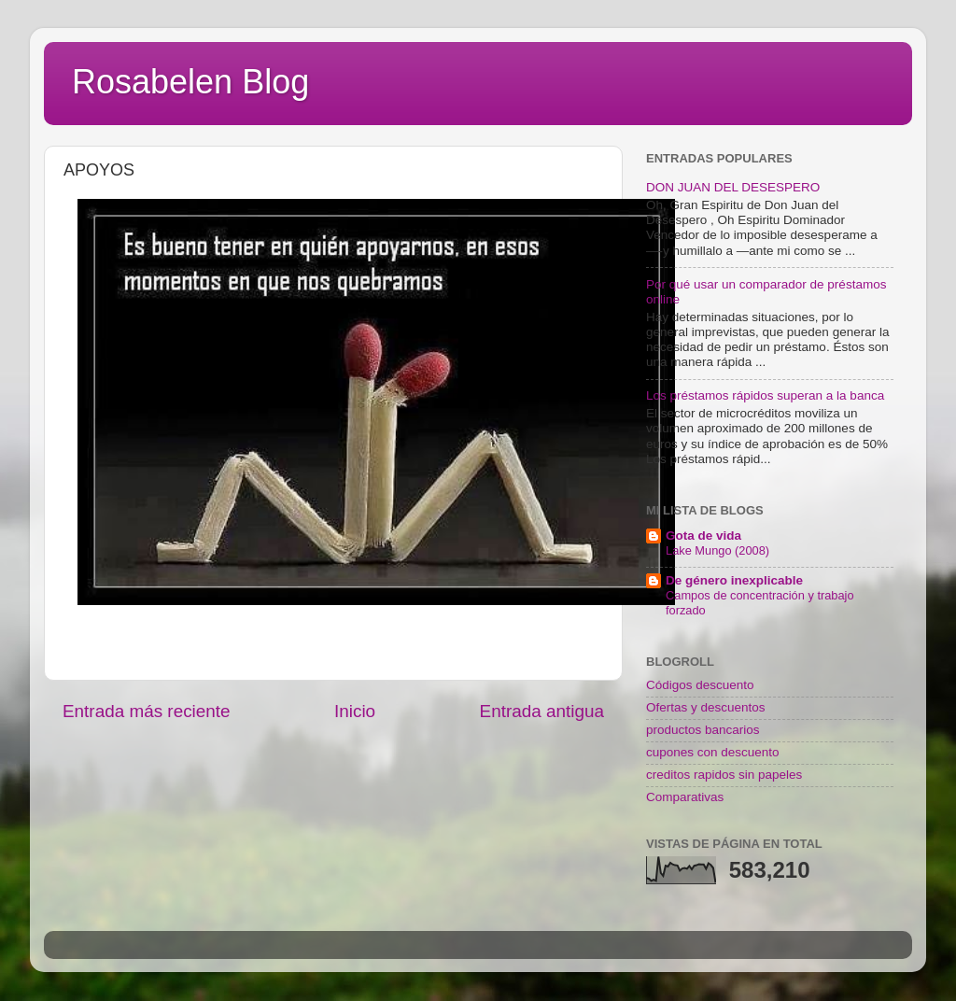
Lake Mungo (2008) (717, 550)
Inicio (354, 711)
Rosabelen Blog (190, 82)
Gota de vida (703, 536)
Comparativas (685, 797)
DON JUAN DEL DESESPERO (733, 187)
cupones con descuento (713, 752)
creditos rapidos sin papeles (724, 775)
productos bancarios (703, 730)
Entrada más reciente (147, 711)
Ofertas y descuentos (706, 707)
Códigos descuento (700, 685)
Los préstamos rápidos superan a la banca (765, 395)
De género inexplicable (734, 580)
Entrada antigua (542, 711)
